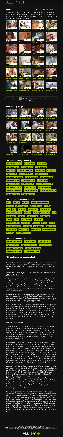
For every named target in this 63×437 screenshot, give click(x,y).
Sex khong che (23, 430)
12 (48, 98)
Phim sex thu (13, 428)
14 (55, 98)
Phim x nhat (19, 428)
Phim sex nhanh (47, 427)
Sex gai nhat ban (31, 428)
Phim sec (9, 430)
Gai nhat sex (24, 428)
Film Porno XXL (12, 427)
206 (30, 100)
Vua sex (6, 427)
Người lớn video (25, 6)
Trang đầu (12, 6)
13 (51, 98)
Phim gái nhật (44, 428)
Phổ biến (45, 9)
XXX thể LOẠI (51, 6)
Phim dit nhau (54, 427)
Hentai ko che (41, 427)
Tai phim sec (29, 427)
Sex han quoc (8, 428)
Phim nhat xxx (50, 428)
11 (44, 98)
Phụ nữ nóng (38, 6)
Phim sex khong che (15, 430)
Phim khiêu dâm (23, 427)
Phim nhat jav (37, 428)
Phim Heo (17, 427)
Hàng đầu (53, 9)
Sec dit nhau (34, 427)
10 (39, 98)
